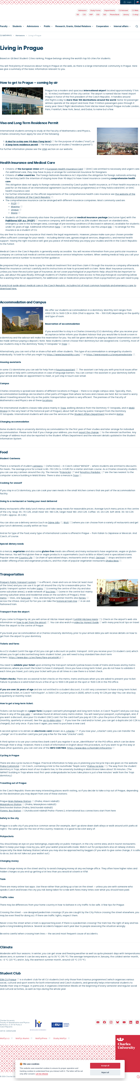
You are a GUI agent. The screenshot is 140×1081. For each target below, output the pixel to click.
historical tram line (66, 601)
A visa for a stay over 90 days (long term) (28, 141)
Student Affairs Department (89, 414)
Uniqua (14, 209)
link (110, 227)
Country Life (25, 557)
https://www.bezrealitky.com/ (63, 354)
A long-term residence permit (21, 144)
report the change (89, 432)
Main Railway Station (19, 801)
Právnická (65, 472)
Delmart (100, 557)
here (57, 227)
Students (17, 26)
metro (3, 598)
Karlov (120, 414)
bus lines (51, 591)
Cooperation (102, 26)
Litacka (70, 731)
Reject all (105, 1072)
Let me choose (42, 1074)
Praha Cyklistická (9, 766)
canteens (37, 466)
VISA (44, 149)
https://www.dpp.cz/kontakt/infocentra (89, 748)
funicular (26, 598)
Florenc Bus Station (10, 810)
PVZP (14, 203)
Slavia (14, 213)
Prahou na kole (95, 766)
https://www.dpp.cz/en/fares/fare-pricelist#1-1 (35, 657)
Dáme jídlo (54, 522)
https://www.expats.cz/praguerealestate (109, 354)
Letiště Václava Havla (86, 619)
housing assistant (65, 369)
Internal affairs (121, 26)
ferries (82, 598)
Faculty (4, 26)
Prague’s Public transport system (18, 582)
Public (47, 26)
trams (40, 588)
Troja (64, 344)
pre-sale (25, 714)
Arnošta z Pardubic (90, 472)
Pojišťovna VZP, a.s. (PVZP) (20, 220)
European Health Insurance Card (65, 169)
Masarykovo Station (11, 804)
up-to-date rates (52, 720)
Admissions (33, 26)
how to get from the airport (31, 622)
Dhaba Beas (112, 560)
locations (47, 400)
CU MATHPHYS (6, 35)
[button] (5, 26)
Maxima (15, 206)
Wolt (66, 522)
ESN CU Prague (8, 979)
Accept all (105, 1066)
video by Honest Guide (86, 622)
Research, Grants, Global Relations (73, 26)
